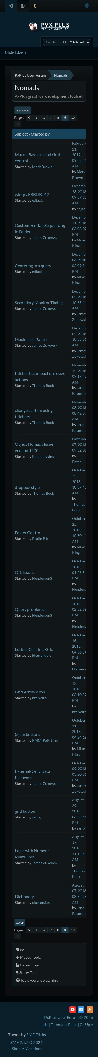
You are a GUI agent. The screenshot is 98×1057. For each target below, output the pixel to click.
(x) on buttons (27, 734)
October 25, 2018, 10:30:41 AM (79, 529)
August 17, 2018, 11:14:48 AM (79, 848)
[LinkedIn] (81, 1009)
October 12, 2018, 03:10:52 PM (79, 688)
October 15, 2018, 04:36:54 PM (79, 646)
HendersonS (42, 578)
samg (36, 817)
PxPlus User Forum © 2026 (68, 1017)
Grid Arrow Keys (30, 691)
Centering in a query (33, 265)
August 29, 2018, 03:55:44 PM (79, 811)
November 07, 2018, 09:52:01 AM (83, 444)
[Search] (65, 42)
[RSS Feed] (90, 1009)
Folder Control (28, 532)
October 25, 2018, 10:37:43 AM (79, 481)
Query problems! (30, 609)
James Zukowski (45, 237)
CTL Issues (24, 572)
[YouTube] (72, 1009)
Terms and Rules (64, 1024)
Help (44, 1024)
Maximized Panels (31, 339)
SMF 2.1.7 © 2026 (26, 1042)
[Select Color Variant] (87, 6)
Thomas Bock (43, 385)
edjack (37, 200)
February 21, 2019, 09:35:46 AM (79, 154)
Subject (21, 133)
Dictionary (24, 896)
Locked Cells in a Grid (34, 649)
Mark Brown (42, 166)
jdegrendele (41, 655)
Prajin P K (40, 538)
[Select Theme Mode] (35, 6)
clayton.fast (41, 902)
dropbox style (27, 487)
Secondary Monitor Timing (39, 302)
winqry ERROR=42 (32, 194)
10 (73, 118)
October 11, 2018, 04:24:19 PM (79, 731)
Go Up (20, 922)
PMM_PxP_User (45, 740)
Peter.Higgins (43, 456)
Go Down (22, 110)
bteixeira (79, 669)
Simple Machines (27, 1048)
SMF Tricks (36, 1034)
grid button (25, 811)
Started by (40, 133)
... (44, 118)
